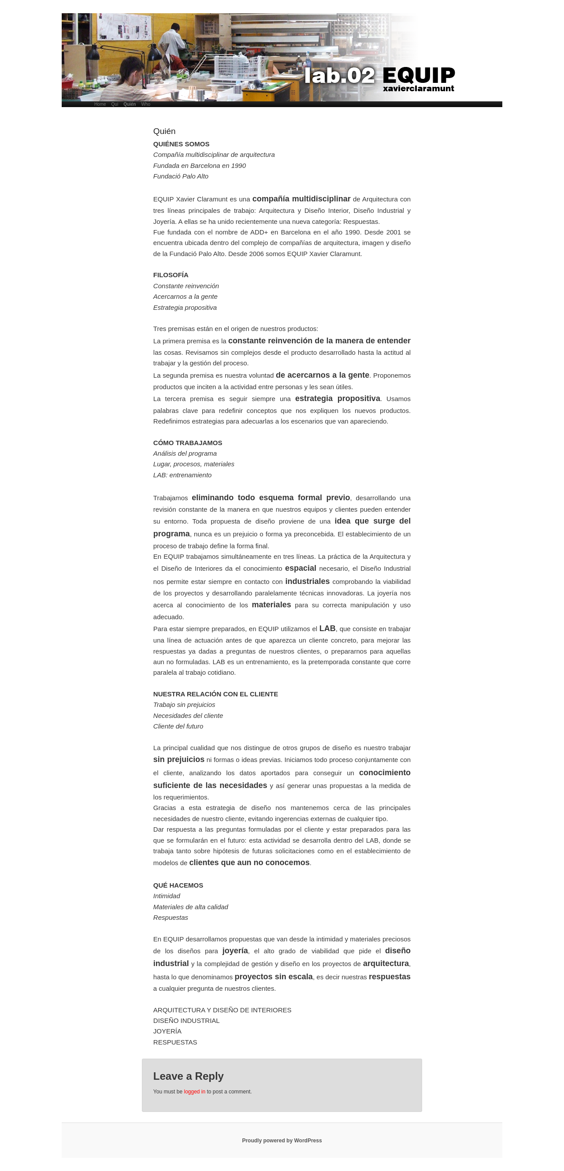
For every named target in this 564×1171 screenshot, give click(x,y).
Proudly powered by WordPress (282, 1141)
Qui (115, 104)
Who (145, 104)
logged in (194, 1092)
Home (100, 104)
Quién (129, 104)
